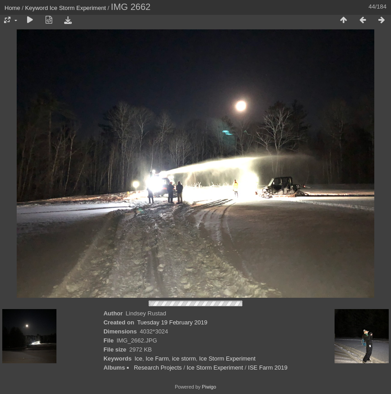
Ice (138, 358)
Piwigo (209, 386)
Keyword (36, 8)
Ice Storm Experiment (78, 8)
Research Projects (158, 367)
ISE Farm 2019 (267, 367)
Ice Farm (156, 358)
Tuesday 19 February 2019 (172, 322)
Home (12, 8)
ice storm (184, 358)
